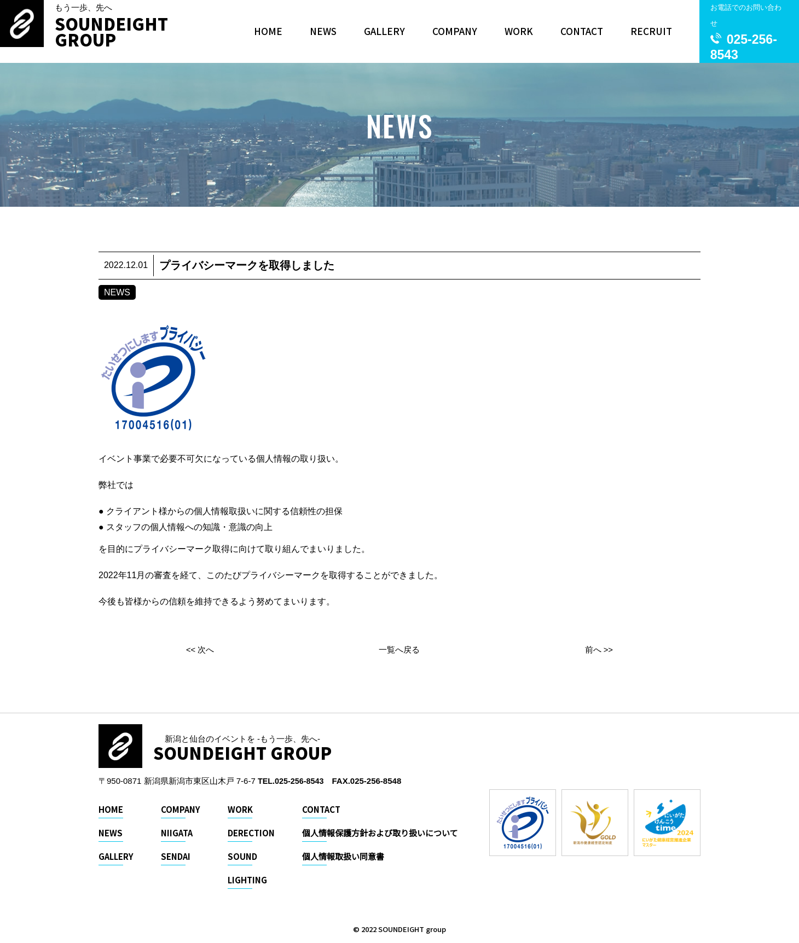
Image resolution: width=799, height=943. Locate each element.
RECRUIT (651, 31)
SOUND (242, 856)
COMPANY (454, 31)
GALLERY (384, 31)
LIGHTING (247, 880)
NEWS (323, 31)
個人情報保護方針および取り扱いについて (380, 833)
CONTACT (581, 31)
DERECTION (251, 833)
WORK (519, 31)
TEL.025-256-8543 (292, 780)
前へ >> (599, 649)
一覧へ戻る (399, 649)
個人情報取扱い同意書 (343, 856)
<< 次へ (200, 649)
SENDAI (175, 856)
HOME (268, 31)
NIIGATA (177, 833)
